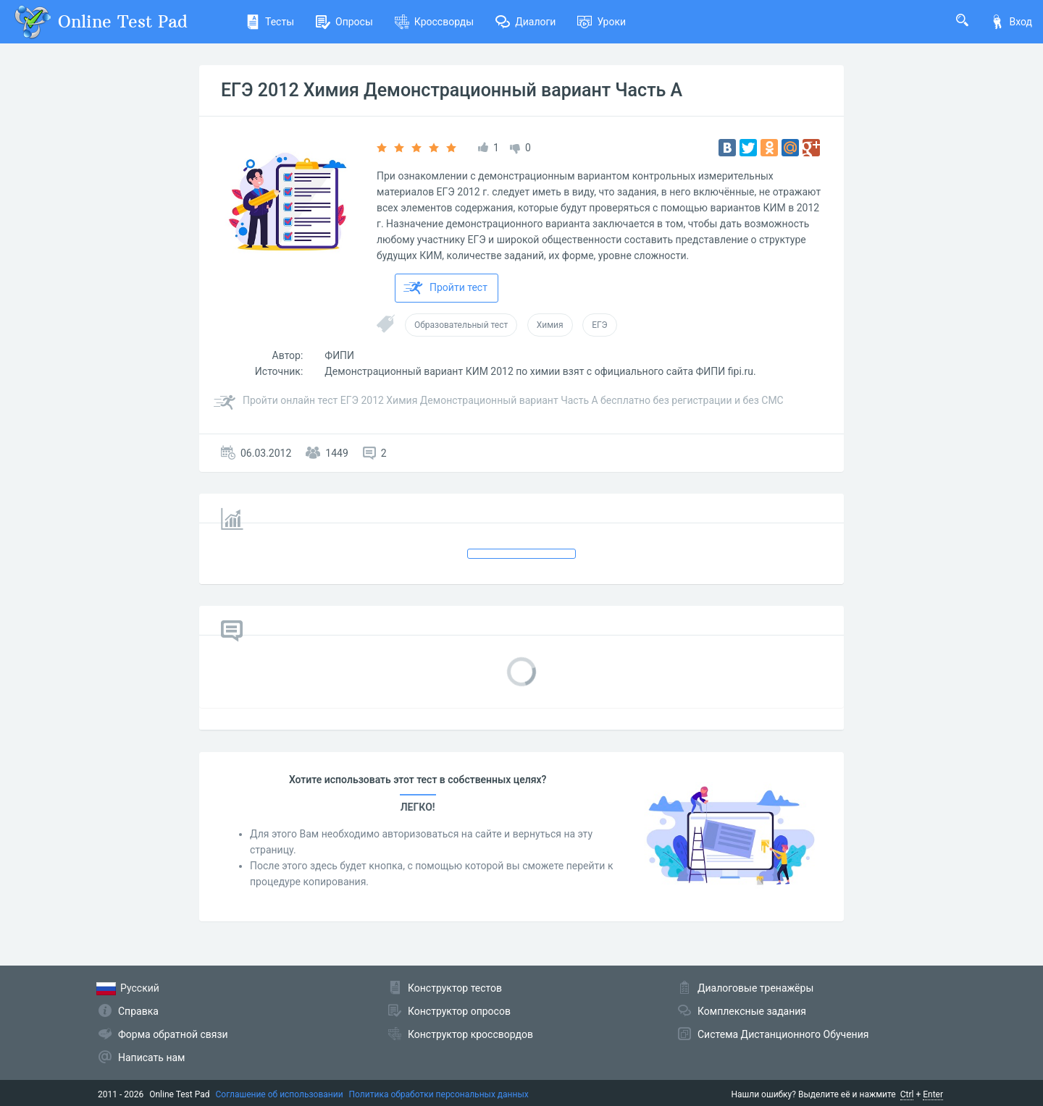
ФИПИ (339, 355)
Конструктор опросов (459, 1011)
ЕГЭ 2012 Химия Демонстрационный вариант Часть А (451, 90)
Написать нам (151, 1057)
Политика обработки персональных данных (439, 1094)
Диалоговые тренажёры (755, 988)
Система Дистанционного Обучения (783, 1034)
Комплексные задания (752, 1011)
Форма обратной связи (173, 1034)
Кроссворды (434, 21)
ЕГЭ (600, 325)
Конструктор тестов (455, 988)
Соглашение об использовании (279, 1094)
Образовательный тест (461, 325)
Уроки (601, 21)
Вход (1011, 21)
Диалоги (525, 21)
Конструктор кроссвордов (470, 1034)
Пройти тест (445, 288)
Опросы (344, 21)
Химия (550, 325)
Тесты (270, 21)
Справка (138, 1011)
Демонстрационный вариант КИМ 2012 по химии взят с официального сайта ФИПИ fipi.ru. (539, 371)
